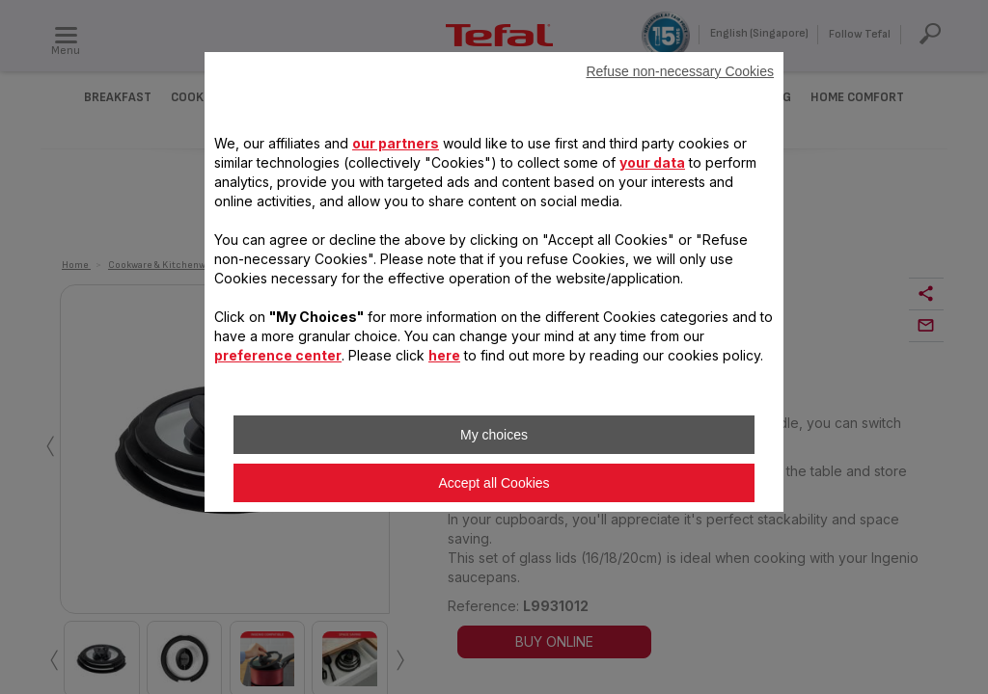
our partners (395, 143)
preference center (278, 355)
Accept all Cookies (493, 483)
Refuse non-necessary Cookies (680, 71)
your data (652, 162)
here (444, 355)
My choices (494, 434)
